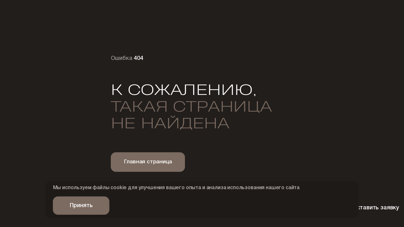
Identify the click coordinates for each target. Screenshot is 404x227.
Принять (81, 205)
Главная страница (148, 162)
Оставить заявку (363, 208)
